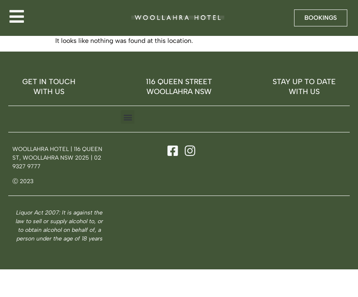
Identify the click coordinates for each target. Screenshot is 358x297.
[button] (127, 117)
